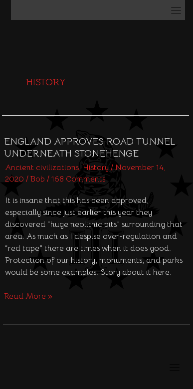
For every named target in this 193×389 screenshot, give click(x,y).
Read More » (28, 295)
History (96, 168)
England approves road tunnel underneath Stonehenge (89, 148)
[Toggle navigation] (176, 10)
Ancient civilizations (42, 168)
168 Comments (78, 179)
